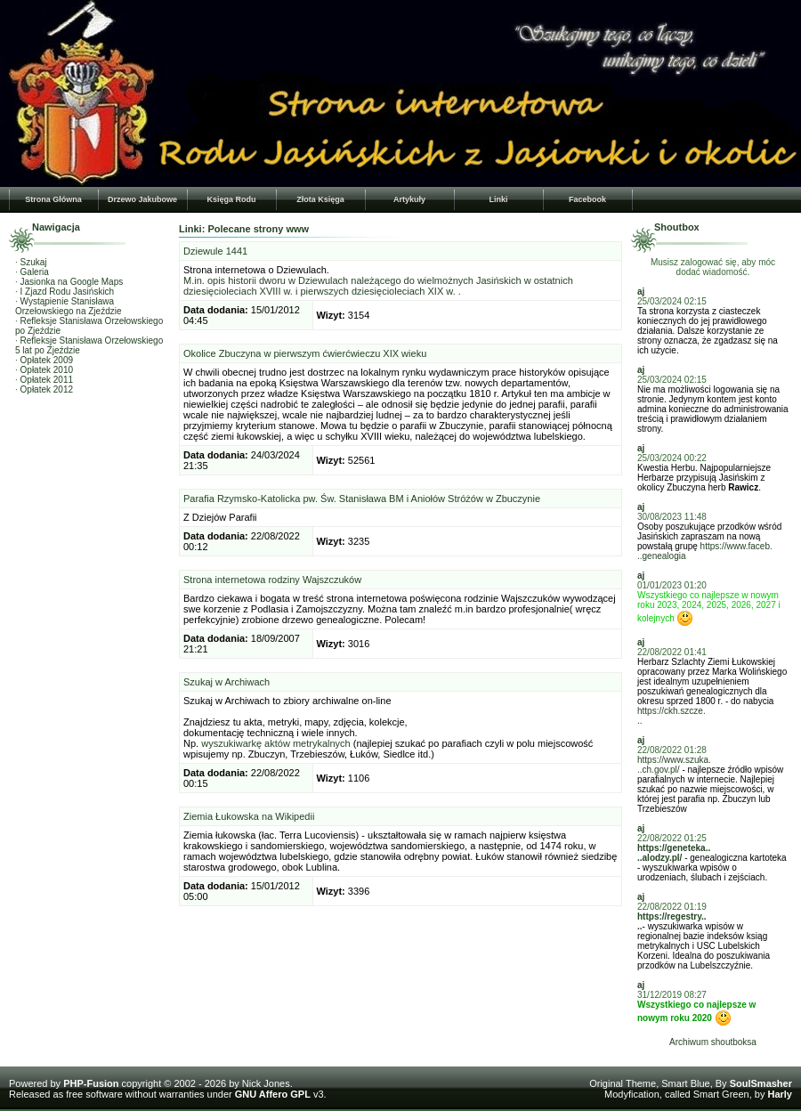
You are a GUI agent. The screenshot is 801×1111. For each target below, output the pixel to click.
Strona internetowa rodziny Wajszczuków (272, 579)
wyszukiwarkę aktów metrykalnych (276, 743)
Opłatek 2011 (47, 380)
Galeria (34, 272)
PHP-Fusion (90, 1083)
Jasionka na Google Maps (72, 282)
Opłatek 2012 (47, 389)
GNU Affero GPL (273, 1094)
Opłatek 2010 (47, 370)
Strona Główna (53, 199)
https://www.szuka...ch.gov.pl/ (674, 764)
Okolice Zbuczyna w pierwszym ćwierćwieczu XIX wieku (304, 353)
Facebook (587, 199)
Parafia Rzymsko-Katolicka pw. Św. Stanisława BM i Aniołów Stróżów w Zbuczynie (361, 498)
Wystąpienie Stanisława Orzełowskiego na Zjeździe (68, 306)
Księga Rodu (230, 199)
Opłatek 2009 (47, 360)
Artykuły (409, 199)
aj (640, 291)
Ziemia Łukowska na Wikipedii (248, 816)
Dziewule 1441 (215, 251)
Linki (498, 199)
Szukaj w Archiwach (226, 682)
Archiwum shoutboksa (712, 1042)
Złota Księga (320, 199)
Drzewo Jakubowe (142, 199)
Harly (779, 1094)
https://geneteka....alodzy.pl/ (673, 853)
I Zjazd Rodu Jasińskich (67, 291)
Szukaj (33, 262)
